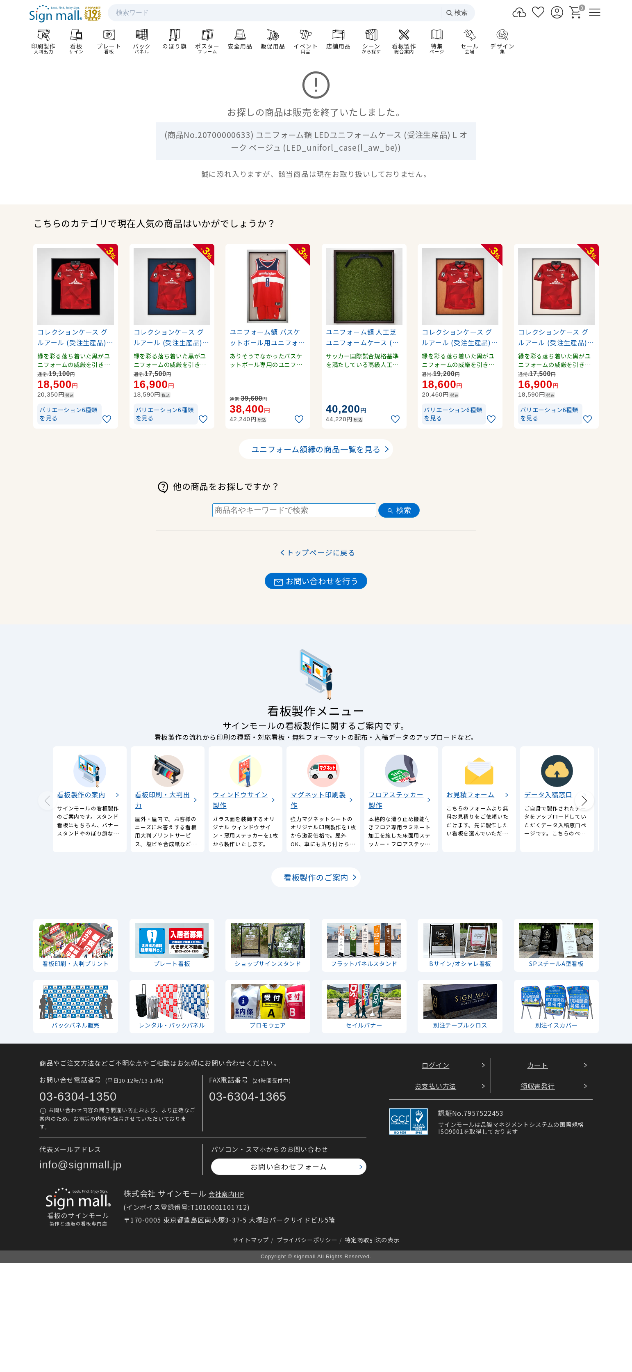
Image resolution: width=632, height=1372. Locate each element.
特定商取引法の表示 (372, 1239)
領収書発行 (538, 1085)
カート (537, 1065)
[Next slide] (584, 800)
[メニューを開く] (595, 12)
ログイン (435, 1065)
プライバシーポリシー (307, 1239)
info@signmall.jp (80, 1164)
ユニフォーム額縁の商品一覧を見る (316, 449)
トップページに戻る (321, 552)
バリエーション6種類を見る (68, 413)
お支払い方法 (435, 1085)
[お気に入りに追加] (108, 419)
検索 (457, 13)
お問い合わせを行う (316, 581)
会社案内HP (226, 1193)
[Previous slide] (47, 800)
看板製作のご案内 (316, 877)
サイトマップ (250, 1239)
